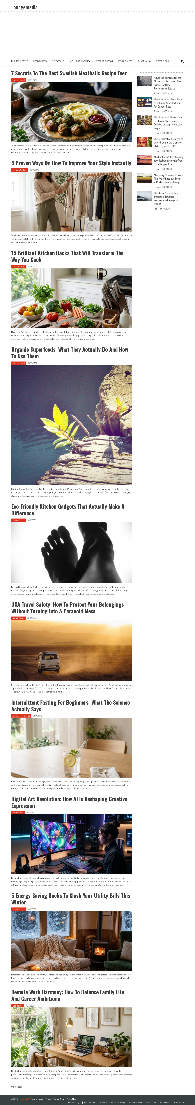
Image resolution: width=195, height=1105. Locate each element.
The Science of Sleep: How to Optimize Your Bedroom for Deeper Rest (168, 102)
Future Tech (18, 811)
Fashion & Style (19, 61)
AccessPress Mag (68, 1097)
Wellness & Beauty (80, 61)
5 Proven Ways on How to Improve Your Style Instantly (71, 163)
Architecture (19, 266)
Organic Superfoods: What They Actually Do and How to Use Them (70, 352)
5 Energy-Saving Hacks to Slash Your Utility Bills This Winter (71, 897)
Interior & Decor (104, 61)
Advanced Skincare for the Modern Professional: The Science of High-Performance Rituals (168, 83)
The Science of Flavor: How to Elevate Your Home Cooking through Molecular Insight (168, 122)
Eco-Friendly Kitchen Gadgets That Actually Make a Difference (68, 509)
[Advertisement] (97, 35)
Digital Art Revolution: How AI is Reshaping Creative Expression (69, 801)
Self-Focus (58, 61)
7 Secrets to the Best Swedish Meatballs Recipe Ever (69, 73)
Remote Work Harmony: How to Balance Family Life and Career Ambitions (67, 993)
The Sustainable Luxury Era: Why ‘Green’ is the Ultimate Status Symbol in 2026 (168, 143)
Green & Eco (162, 61)
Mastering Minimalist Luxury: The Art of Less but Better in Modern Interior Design (168, 185)
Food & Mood (40, 61)
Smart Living (144, 61)
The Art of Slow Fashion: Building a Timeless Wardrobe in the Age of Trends (167, 206)
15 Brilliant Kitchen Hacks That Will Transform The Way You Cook (67, 255)
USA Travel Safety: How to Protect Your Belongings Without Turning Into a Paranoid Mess (67, 606)
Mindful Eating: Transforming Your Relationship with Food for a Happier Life (168, 164)
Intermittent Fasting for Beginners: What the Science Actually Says (70, 704)
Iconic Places (125, 61)
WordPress (46, 1097)
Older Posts (16, 1085)
